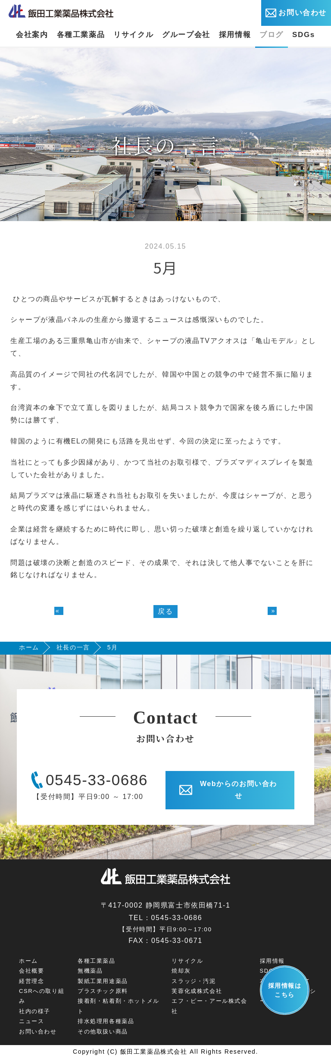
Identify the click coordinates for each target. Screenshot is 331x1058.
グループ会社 (186, 35)
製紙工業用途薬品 (103, 981)
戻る (165, 611)
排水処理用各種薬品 (106, 1021)
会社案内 (32, 35)
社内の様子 (34, 1011)
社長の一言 (73, 647)
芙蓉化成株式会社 (197, 991)
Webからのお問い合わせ (228, 790)
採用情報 (235, 35)
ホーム (29, 647)
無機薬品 (90, 970)
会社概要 (31, 970)
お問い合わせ (296, 13)
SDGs (303, 35)
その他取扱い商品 (103, 1031)
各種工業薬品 (81, 35)
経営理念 (31, 981)
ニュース (31, 1021)
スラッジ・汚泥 (193, 981)
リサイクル (133, 35)
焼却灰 (181, 970)
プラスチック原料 (103, 991)
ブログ (271, 35)
